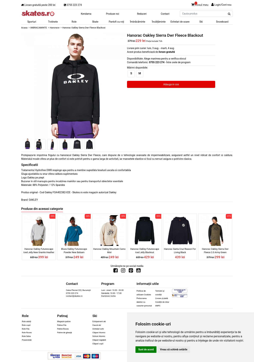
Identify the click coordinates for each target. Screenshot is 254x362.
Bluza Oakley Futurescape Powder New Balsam (74, 251)
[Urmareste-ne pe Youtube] (138, 271)
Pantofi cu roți (116, 21)
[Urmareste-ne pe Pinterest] (130, 271)
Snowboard (222, 21)
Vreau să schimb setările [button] (173, 349)
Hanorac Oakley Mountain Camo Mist (109, 251)
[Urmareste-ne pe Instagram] (123, 271)
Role (74, 21)
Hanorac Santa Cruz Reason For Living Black (180, 251)
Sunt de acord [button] (146, 349)
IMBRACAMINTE (38, 27)
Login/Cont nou (222, 4)
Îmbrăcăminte (137, 21)
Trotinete (53, 21)
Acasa (24, 27)
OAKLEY (33, 199)
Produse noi (112, 13)
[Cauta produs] (229, 14)
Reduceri (142, 13)
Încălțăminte (159, 21)
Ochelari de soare (179, 21)
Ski (201, 21)
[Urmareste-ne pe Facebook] (115, 271)
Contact (165, 13)
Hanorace (54, 27)
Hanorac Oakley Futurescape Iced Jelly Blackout (144, 251)
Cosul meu (199, 4)
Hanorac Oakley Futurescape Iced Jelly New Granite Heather (38, 251)
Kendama (86, 13)
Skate (95, 21)
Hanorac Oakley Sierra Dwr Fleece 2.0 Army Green (215, 251)
